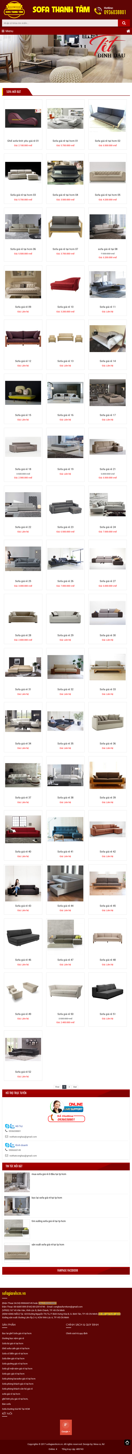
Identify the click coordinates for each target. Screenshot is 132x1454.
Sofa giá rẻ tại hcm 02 (107, 140)
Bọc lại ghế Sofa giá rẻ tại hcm (16, 1333)
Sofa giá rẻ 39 (108, 797)
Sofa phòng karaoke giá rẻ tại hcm (18, 1378)
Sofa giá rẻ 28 (23, 635)
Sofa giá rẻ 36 (108, 743)
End (74, 1087)
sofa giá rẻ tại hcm (11, 1394)
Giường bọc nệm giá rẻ (13, 1338)
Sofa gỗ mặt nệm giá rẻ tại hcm (17, 1368)
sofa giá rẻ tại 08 (107, 249)
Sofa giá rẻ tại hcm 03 (23, 194)
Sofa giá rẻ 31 (23, 689)
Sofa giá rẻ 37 (23, 797)
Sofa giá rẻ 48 (108, 959)
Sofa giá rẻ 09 (23, 306)
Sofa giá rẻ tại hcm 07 (65, 249)
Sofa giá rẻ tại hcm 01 (65, 140)
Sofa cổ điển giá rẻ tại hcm (15, 1353)
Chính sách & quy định (76, 1333)
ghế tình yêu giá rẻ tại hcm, (15, 1399)
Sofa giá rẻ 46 (23, 959)
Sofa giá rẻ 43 (23, 905)
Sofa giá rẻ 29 (65, 635)
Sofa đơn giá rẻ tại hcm (13, 1358)
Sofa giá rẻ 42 (108, 851)
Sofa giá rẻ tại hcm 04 (65, 194)
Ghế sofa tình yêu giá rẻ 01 (23, 140)
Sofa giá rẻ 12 (23, 361)
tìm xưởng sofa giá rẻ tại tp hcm (49, 1221)
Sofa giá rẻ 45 (108, 905)
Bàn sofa (6, 1404)
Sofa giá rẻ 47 (65, 959)
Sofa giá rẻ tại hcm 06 (23, 249)
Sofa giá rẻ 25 (23, 581)
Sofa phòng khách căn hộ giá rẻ (17, 1388)
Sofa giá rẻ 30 (108, 635)
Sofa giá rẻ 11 (108, 306)
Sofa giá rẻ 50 (65, 1014)
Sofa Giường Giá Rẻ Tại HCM (16, 1409)
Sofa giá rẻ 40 (23, 851)
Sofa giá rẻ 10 (65, 306)
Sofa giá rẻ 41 (65, 851)
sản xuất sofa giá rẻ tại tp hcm (48, 1244)
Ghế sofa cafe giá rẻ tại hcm (15, 1348)
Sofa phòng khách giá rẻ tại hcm (17, 1384)
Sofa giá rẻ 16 (65, 415)
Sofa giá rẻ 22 (23, 527)
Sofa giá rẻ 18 (23, 469)
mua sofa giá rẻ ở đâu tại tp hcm (49, 1174)
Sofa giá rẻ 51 (108, 1014)
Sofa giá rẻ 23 (65, 527)
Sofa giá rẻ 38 (65, 797)
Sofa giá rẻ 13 (65, 361)
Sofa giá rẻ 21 (108, 469)
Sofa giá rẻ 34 (23, 743)
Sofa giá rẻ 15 (23, 415)
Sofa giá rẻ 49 (23, 1014)
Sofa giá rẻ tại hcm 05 (107, 194)
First (57, 1087)
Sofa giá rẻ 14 (108, 361)
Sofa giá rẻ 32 (65, 689)
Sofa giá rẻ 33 (108, 689)
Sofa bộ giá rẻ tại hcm (12, 1343)
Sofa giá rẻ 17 (108, 415)
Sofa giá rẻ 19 (65, 469)
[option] (66, 1182)
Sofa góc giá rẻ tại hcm (13, 1373)
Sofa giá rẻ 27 (108, 581)
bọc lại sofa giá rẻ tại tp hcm (47, 1197)
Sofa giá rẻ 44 (65, 905)
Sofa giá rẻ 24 (108, 527)
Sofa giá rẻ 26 (65, 581)
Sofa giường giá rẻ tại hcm (15, 1363)
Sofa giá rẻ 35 (65, 743)
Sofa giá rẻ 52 (23, 1071)
